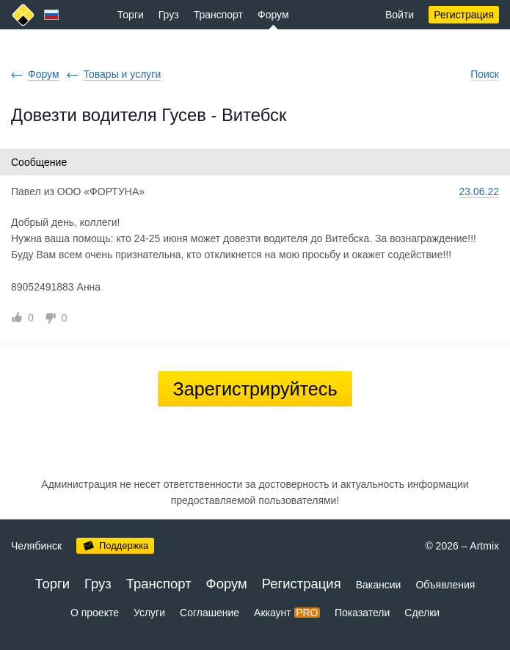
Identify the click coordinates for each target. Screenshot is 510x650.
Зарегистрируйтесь (254, 389)
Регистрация (464, 15)
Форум (273, 15)
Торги (130, 15)
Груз (169, 15)
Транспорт (218, 15)
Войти (399, 15)
